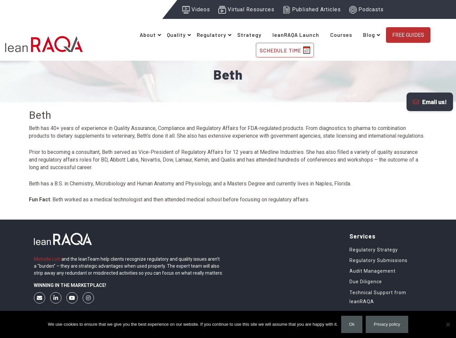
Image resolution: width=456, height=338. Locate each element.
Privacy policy (387, 324)
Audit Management (372, 271)
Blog (369, 35)
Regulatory (211, 35)
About (148, 35)
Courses (341, 35)
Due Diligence (365, 281)
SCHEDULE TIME (285, 50)
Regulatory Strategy (373, 249)
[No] (447, 324)
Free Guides (408, 35)
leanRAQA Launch (295, 35)
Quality (176, 35)
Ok (352, 324)
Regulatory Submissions (378, 260)
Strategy (249, 35)
